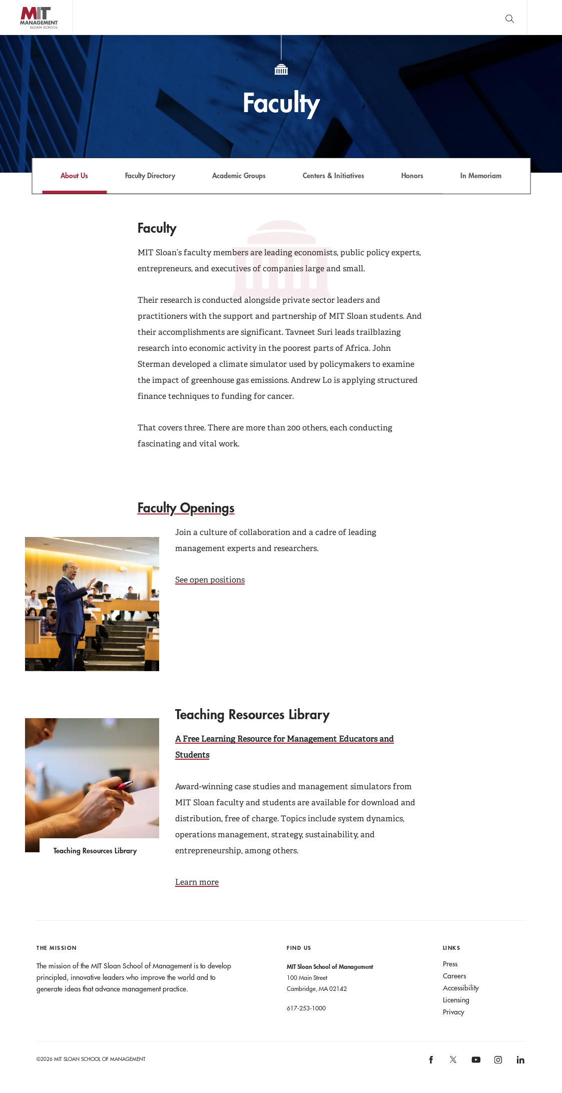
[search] (509, 17)
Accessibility (461, 987)
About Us (74, 175)
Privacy (453, 1011)
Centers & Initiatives (333, 175)
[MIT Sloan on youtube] (474, 1065)
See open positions (210, 580)
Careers (454, 975)
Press (450, 963)
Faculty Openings (186, 507)
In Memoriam (480, 175)
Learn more (197, 882)
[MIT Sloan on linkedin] (519, 1063)
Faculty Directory (150, 175)
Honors (412, 175)
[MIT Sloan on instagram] (497, 1063)
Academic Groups (239, 175)
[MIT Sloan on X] (452, 1062)
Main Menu (544, 17)
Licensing (456, 999)
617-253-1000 (306, 1008)
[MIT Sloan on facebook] (431, 1063)
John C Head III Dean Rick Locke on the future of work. (264, 17)
